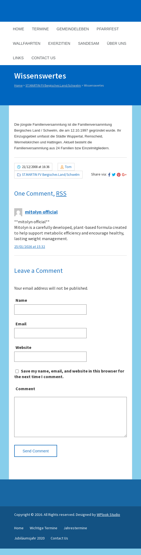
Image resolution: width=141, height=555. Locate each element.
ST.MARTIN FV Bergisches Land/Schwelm (53, 85)
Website (23, 347)
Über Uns (116, 43)
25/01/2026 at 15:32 (29, 246)
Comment (25, 388)
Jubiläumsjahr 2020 (29, 544)
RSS (61, 193)
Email (21, 323)
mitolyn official (41, 212)
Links (18, 58)
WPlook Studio (108, 521)
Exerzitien (59, 43)
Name (21, 300)
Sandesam (88, 43)
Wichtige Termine (43, 534)
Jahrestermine (75, 534)
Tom (68, 167)
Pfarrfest (108, 29)
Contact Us (43, 58)
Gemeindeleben (73, 29)
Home (18, 29)
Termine (40, 29)
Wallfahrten (26, 43)
